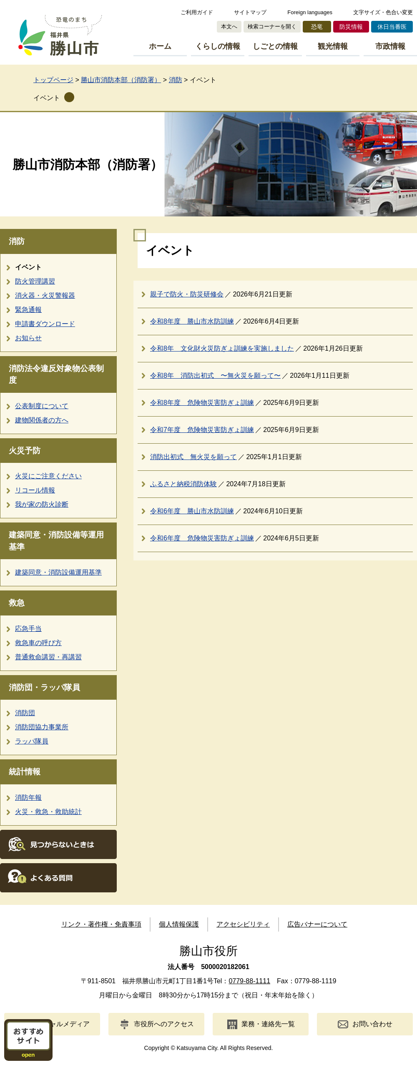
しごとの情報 (275, 46)
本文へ (229, 26)
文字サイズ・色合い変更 (383, 12)
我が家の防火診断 (41, 504)
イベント (46, 97)
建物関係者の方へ (41, 420)
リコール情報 (35, 490)
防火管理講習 (35, 281)
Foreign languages (309, 12)
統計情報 (24, 771)
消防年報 (28, 797)
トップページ (53, 79)
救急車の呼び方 (38, 642)
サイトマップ (250, 12)
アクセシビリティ (243, 924)
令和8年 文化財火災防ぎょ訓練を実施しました (222, 348)
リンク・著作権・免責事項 (101, 924)
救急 (17, 602)
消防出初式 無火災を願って (193, 456)
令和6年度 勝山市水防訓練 (192, 511)
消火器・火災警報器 (45, 295)
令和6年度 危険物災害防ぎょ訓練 (202, 538)
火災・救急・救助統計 (48, 811)
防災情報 (351, 26)
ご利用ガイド (197, 12)
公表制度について (41, 405)
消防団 (25, 712)
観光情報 (333, 46)
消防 (175, 79)
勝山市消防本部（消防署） (121, 79)
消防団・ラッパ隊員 (44, 687)
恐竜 (317, 26)
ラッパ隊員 (31, 741)
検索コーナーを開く (272, 26)
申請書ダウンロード (45, 323)
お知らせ (28, 338)
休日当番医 (392, 26)
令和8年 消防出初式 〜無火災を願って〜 (215, 375)
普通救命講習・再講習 (48, 657)
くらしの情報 (217, 46)
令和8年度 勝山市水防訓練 (192, 321)
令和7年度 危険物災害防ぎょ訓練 (202, 429)
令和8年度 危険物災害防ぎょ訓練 (202, 402)
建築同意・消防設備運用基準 (58, 572)
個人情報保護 (179, 924)
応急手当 (28, 628)
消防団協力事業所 (41, 727)
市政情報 (390, 46)
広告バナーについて (317, 924)
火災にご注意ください (48, 476)
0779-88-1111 (249, 981)
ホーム (160, 46)
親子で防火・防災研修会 (187, 294)
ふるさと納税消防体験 (183, 483)
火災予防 (24, 450)
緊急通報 (28, 309)
